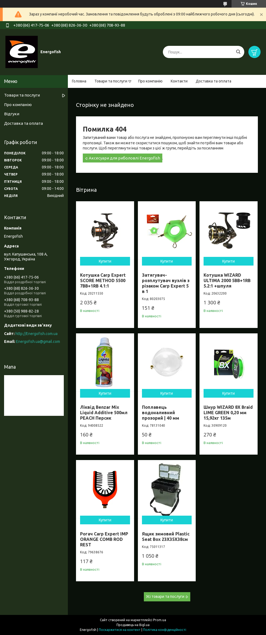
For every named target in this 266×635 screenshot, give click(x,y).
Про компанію (150, 81)
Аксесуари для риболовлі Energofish (124, 158)
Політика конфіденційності (164, 629)
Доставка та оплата (213, 81)
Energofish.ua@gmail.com (38, 341)
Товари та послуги (110, 81)
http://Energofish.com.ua (36, 333)
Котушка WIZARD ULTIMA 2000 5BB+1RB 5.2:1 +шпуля (227, 280)
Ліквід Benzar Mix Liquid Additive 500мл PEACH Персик (104, 412)
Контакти (179, 81)
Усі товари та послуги (165, 596)
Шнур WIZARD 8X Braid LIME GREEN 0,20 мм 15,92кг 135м (228, 412)
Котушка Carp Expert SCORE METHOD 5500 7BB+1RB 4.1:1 (103, 280)
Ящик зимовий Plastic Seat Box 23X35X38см (165, 536)
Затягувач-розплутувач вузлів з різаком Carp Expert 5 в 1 (165, 283)
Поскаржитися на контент (120, 629)
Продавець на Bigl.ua (133, 625)
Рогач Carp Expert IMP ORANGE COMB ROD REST (104, 539)
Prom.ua (159, 620)
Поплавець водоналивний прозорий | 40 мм (160, 412)
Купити (105, 261)
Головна (79, 81)
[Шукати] (238, 52)
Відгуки (11, 113)
